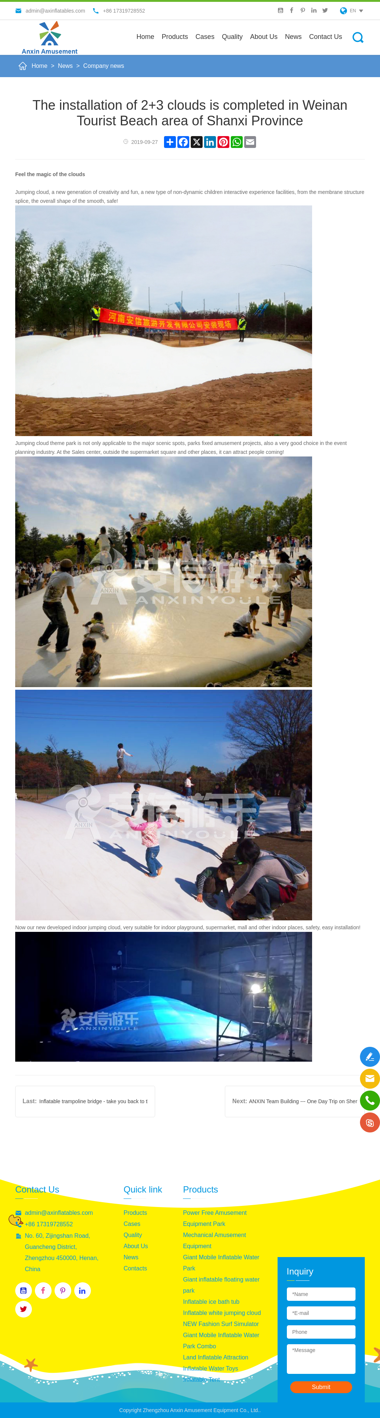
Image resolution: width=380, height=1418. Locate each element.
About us (264, 36)
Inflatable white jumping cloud (222, 1313)
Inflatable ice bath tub (211, 1302)
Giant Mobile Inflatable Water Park (221, 1263)
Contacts (135, 1268)
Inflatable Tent (201, 1379)
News (293, 36)
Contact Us (325, 36)
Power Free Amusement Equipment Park (215, 1218)
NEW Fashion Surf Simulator (221, 1324)
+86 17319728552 (49, 1224)
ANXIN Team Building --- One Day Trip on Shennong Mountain (303, 1101)
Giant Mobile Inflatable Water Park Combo (221, 1340)
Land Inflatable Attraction (215, 1357)
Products (175, 36)
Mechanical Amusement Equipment (214, 1240)
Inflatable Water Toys (210, 1368)
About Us (136, 1246)
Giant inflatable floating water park (221, 1285)
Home (145, 36)
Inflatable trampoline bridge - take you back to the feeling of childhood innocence (93, 1101)
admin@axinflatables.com (59, 1213)
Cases (205, 36)
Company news (103, 66)
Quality (232, 36)
